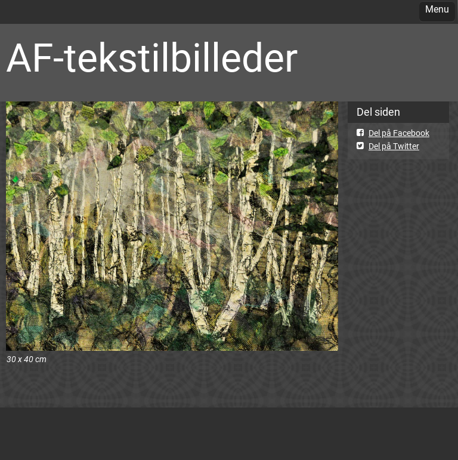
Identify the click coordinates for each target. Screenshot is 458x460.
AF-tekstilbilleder (152, 58)
